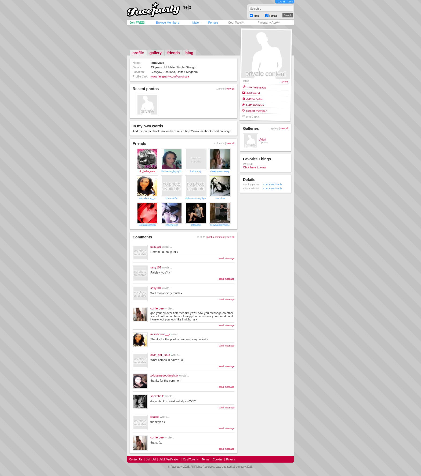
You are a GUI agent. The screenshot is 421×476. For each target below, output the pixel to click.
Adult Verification (169, 459)
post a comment (215, 237)
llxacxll (154, 416)
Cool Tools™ (236, 22)
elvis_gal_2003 (160, 354)
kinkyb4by (195, 171)
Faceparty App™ (269, 22)
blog (190, 53)
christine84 (171, 198)
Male (195, 22)
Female (213, 22)
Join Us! (151, 459)
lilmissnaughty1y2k (171, 171)
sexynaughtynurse (220, 225)
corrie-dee (157, 308)
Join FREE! (137, 22)
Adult (262, 139)
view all (230, 88)
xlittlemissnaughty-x (195, 198)
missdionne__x (147, 198)
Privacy (230, 459)
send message (226, 258)
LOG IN (281, 2)
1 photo (284, 81)
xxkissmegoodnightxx (164, 375)
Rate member (255, 104)
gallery (156, 53)
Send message (256, 87)
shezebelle (157, 396)
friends (173, 53)
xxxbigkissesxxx (147, 225)
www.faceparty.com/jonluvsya (170, 76)
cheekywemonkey (220, 171)
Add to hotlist (254, 99)
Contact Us (135, 459)
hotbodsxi (196, 225)
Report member (256, 110)
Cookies (218, 459)
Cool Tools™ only (272, 184)
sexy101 (155, 246)
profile (138, 53)
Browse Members (167, 22)
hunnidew (220, 198)
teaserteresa (171, 225)
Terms (205, 459)
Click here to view (254, 167)
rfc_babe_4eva (147, 171)
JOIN (290, 2)
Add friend (253, 93)
